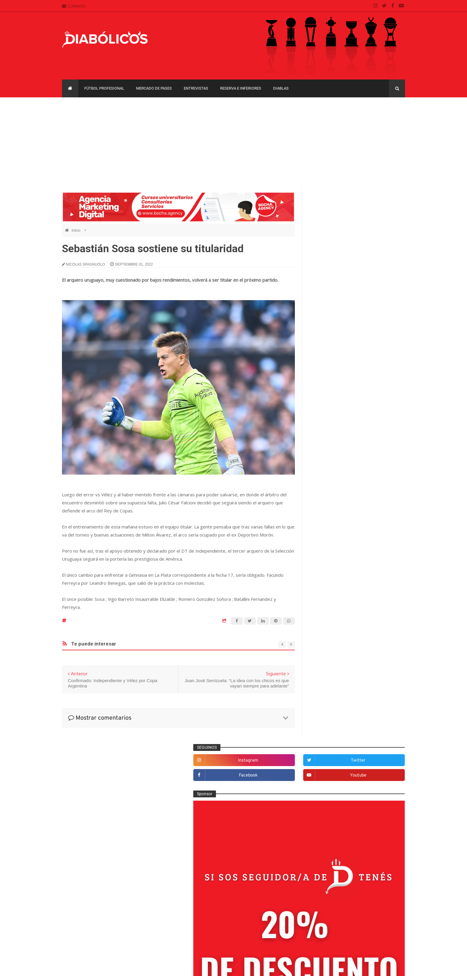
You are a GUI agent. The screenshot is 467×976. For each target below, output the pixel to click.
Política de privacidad (204, 926)
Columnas (323, 589)
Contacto (73, 6)
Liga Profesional (383, 814)
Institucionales (327, 687)
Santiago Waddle (138, 966)
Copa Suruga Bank (371, 804)
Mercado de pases (154, 88)
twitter (386, 213)
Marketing (323, 696)
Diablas (281, 88)
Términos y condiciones (206, 937)
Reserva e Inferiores (240, 88)
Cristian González (102, 966)
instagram (336, 213)
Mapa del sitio (197, 914)
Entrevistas (196, 88)
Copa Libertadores (362, 794)
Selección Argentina (332, 765)
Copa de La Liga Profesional (336, 814)
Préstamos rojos (329, 726)
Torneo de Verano (374, 824)
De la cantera (326, 599)
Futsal (320, 657)
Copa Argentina (325, 794)
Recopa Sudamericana (331, 824)
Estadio (321, 648)
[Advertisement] (233, 142)
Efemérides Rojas (330, 628)
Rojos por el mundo (332, 755)
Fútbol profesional (104, 88)
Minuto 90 (323, 716)
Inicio (76, 230)
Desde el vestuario (331, 609)
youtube (386, 227)
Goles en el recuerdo (333, 677)
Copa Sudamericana (329, 804)
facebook (336, 227)
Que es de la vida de (333, 735)
